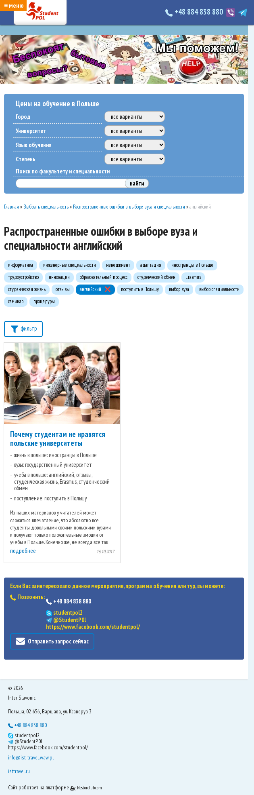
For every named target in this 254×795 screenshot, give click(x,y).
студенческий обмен (156, 277)
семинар (15, 301)
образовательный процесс (103, 277)
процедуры (44, 301)
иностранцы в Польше (192, 264)
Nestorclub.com (89, 787)
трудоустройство (23, 277)
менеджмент (118, 264)
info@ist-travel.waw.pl (31, 757)
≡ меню (13, 5)
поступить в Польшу (140, 289)
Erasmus (193, 277)
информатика (20, 264)
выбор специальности (219, 289)
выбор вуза (179, 289)
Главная (11, 206)
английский (90, 289)
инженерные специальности (69, 264)
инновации (59, 277)
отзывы (63, 289)
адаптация (150, 264)
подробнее (23, 550)
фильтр (23, 328)
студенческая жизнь (27, 289)
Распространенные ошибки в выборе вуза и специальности (129, 206)
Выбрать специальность (46, 206)
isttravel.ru (19, 771)
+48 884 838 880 (195, 12)
